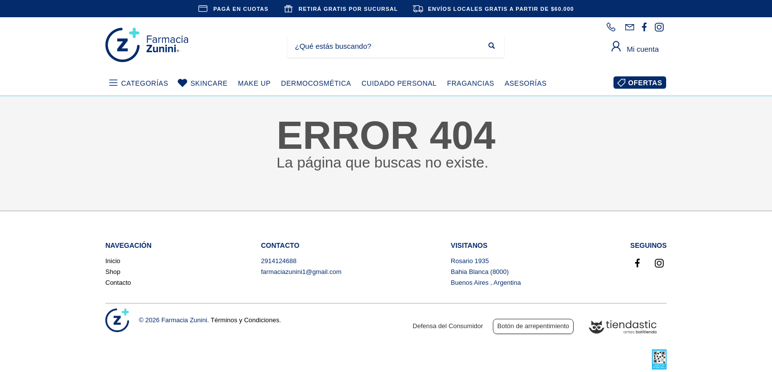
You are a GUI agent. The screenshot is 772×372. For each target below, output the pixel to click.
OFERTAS (645, 83)
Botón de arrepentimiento (533, 326)
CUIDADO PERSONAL (399, 83)
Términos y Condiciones (245, 320)
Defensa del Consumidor (448, 326)
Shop (112, 271)
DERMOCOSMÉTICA (316, 83)
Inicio (112, 261)
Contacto (118, 282)
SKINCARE (209, 83)
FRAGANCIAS (470, 83)
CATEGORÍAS (144, 83)
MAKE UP (254, 83)
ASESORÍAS (526, 83)
